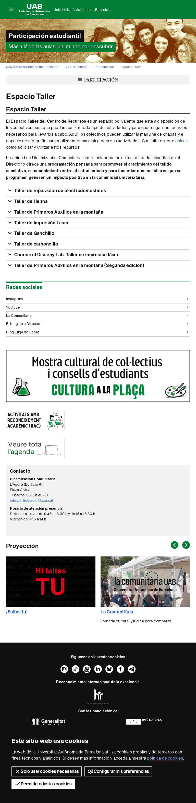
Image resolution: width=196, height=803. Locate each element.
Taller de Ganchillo (33, 233)
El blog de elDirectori (97, 324)
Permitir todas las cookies (43, 784)
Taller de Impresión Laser (41, 223)
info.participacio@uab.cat (31, 500)
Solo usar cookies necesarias (47, 771)
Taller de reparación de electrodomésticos (59, 190)
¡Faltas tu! (17, 612)
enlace (181, 140)
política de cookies (165, 758)
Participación (104, 67)
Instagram (97, 299)
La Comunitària (97, 315)
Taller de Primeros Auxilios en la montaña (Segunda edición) (78, 265)
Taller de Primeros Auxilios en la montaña (58, 212)
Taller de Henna (30, 201)
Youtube (97, 307)
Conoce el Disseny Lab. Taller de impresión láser (66, 255)
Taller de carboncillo (35, 244)
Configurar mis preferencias (118, 771)
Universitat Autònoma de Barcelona (83, 10)
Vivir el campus (77, 67)
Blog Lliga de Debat (97, 332)
